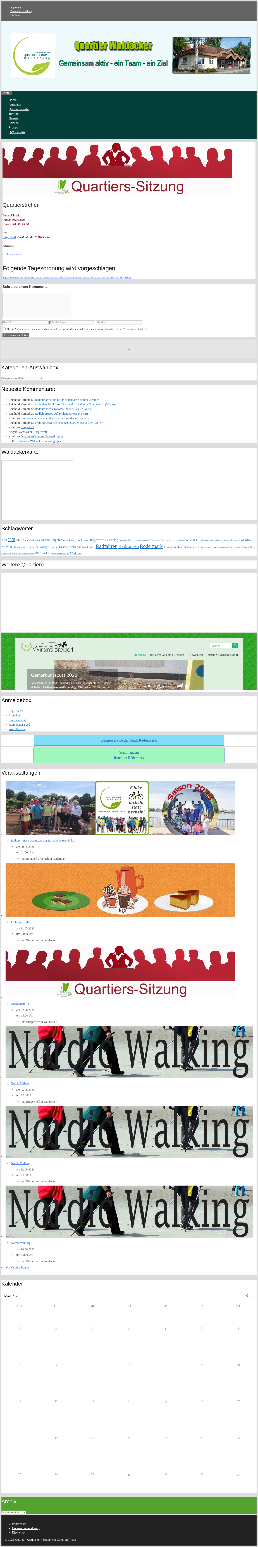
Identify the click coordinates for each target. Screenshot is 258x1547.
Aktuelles (15, 104)
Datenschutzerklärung (21, 11)
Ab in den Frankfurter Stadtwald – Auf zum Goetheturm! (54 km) (75, 404)
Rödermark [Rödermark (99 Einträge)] (151, 546)
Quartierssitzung (14, 254)
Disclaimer (15, 15)
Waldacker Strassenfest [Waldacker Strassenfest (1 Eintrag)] (60, 554)
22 (165, 1438)
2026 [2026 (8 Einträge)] (19, 540)
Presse (13, 127)
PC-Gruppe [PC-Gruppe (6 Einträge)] (42, 547)
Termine (14, 114)
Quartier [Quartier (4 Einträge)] (53, 547)
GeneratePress (66, 1539)
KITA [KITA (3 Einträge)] (248, 540)
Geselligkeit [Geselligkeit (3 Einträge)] (179, 540)
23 (201, 1438)
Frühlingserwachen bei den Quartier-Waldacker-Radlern (55, 418)
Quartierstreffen (20, 1003)
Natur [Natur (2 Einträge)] (32, 547)
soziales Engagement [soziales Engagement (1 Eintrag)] (26, 554)
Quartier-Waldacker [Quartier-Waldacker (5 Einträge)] (70, 546)
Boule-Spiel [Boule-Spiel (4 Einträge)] (83, 540)
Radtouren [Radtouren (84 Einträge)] (128, 546)
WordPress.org (18, 729)
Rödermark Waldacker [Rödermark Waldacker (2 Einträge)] (173, 547)
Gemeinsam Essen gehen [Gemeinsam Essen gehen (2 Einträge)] (160, 540)
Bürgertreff (9, 237)
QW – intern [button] (17, 132)
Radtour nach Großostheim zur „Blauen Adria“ (63, 409)
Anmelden (15, 715)
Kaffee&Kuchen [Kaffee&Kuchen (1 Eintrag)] (207, 540)
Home (13, 100)
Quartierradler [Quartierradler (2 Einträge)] (88, 547)
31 (238, 1474)
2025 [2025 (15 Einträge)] (11, 540)
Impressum (16, 7)
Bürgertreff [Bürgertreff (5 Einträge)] (96, 539)
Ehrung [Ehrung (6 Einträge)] (113, 540)
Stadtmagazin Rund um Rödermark (129, 755)
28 (129, 1474)
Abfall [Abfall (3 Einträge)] (26, 540)
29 (165, 1473)
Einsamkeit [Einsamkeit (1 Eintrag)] (123, 540)
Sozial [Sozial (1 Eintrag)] (14, 554)
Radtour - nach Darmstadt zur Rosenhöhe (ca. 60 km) (43, 840)
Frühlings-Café (20, 922)
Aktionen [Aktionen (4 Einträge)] (35, 540)
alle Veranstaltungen (18, 1267)
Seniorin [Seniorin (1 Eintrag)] (209, 547)
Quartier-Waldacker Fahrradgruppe (42, 436)
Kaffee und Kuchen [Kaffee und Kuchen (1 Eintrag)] (221, 540)
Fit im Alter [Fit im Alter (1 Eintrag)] (136, 540)
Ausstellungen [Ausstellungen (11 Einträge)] (50, 540)
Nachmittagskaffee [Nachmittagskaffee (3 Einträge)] (19, 547)
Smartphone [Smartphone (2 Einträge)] (235, 547)
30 (129, 1328)
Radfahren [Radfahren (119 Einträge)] (107, 546)
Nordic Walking (20, 1083)
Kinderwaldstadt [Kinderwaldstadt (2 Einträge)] (237, 540)
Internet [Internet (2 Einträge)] (188, 540)
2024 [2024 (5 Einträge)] (4, 539)
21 (129, 1438)
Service (14, 123)
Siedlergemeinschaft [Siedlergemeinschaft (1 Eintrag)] (221, 547)
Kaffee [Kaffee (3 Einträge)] (196, 540)
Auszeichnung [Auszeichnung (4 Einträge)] (68, 540)
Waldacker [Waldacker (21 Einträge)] (42, 553)
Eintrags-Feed (17, 720)
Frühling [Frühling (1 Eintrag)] (145, 540)
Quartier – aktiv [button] (19, 109)
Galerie (13, 118)
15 (165, 1401)
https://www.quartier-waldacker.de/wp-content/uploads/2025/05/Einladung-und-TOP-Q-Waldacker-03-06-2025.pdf (60, 277)
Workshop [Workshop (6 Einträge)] (76, 553)
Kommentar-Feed (19, 724)
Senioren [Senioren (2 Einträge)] (202, 547)
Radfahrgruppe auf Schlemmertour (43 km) (61, 413)
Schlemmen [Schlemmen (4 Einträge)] (190, 547)
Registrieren (16, 711)
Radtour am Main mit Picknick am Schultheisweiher (67, 399)
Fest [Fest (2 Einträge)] (130, 540)
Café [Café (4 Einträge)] (105, 540)
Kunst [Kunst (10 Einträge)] (5, 547)
